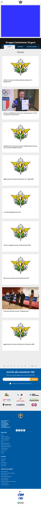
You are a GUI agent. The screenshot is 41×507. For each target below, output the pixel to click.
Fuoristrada (3, 459)
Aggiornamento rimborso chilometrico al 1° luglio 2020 (18, 179)
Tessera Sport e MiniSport (6, 476)
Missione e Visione (5, 436)
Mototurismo (4, 464)
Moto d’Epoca (4, 462)
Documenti (20, 46)
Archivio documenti (5, 484)
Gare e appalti (4, 449)
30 (32, 366)
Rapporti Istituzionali (5, 443)
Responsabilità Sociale (5, 445)
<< (4, 366)
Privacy (2, 453)
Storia (2, 435)
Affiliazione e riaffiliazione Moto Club (8, 481)
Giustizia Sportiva (4, 448)
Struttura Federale (5, 440)
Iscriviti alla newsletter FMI (20, 372)
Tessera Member (4, 471)
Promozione (3, 465)
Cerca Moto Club (4, 483)
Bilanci (2, 441)
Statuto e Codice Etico (5, 438)
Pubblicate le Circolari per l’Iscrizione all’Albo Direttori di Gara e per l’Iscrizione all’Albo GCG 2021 (20, 146)
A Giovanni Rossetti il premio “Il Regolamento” (16, 311)
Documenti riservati (32, 46)
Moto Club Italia (4, 474)
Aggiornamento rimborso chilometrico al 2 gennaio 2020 (18, 344)
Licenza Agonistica (4, 478)
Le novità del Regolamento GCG (12, 212)
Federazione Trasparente (6, 446)
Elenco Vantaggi (4, 479)
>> (36, 366)
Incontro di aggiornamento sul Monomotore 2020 (17, 245)
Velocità (2, 460)
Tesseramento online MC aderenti (8, 473)
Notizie (9, 46)
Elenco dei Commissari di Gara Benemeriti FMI (16, 278)
